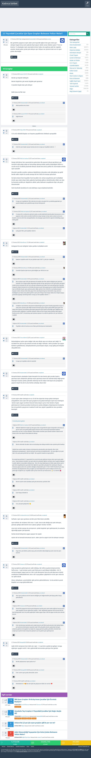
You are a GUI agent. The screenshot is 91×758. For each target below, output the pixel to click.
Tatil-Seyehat (74, 83)
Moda (71, 73)
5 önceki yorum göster (18, 421)
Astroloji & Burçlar (75, 52)
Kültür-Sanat (73, 70)
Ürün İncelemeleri (75, 45)
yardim (29, 718)
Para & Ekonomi (75, 78)
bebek (32, 746)
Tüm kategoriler (75, 42)
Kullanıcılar (46, 5)
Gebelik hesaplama (20, 746)
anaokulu (24, 718)
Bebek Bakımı (72, 5)
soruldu (49, 39)
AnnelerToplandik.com (83, 746)
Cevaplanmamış (29, 5)
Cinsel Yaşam (74, 55)
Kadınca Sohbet (9, 3)
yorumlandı (42, 102)
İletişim (3, 746)
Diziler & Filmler (75, 60)
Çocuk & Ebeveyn (25, 704)
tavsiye (34, 718)
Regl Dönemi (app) (75, 91)
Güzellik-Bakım (74, 65)
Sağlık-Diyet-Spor (26, 737)
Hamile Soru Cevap (62, 5)
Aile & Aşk (73, 47)
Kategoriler (38, 5)
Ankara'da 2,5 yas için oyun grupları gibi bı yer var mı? (34, 723)
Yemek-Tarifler (74, 86)
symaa (39, 737)
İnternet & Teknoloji (76, 68)
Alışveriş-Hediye (75, 50)
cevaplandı (40, 74)
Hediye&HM (39, 716)
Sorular (22, 5)
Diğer (20, 39)
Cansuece (38, 704)
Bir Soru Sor (53, 5)
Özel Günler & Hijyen (76, 76)
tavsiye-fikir (17, 706)
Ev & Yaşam (73, 63)
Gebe (28, 746)
